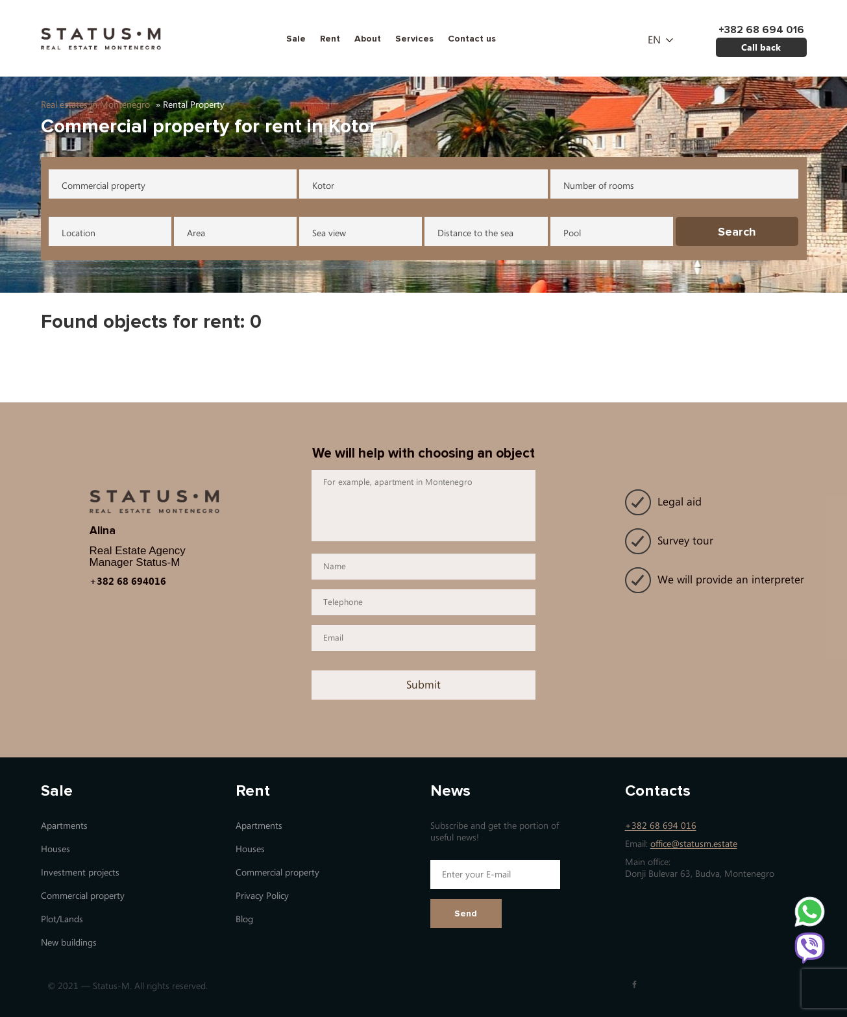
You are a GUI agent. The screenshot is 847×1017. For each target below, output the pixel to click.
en (654, 40)
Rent (330, 38)
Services (414, 38)
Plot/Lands (62, 919)
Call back (761, 47)
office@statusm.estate (693, 844)
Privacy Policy (262, 895)
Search (737, 232)
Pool (572, 233)
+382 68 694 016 (660, 825)
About (367, 38)
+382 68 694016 (128, 580)
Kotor (323, 185)
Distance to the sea (475, 233)
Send (465, 913)
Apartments (64, 825)
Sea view (329, 233)
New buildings (69, 942)
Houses (55, 849)
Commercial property (103, 185)
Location (78, 233)
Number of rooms (598, 185)
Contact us (472, 38)
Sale (296, 38)
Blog (244, 919)
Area (196, 233)
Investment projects (80, 872)
